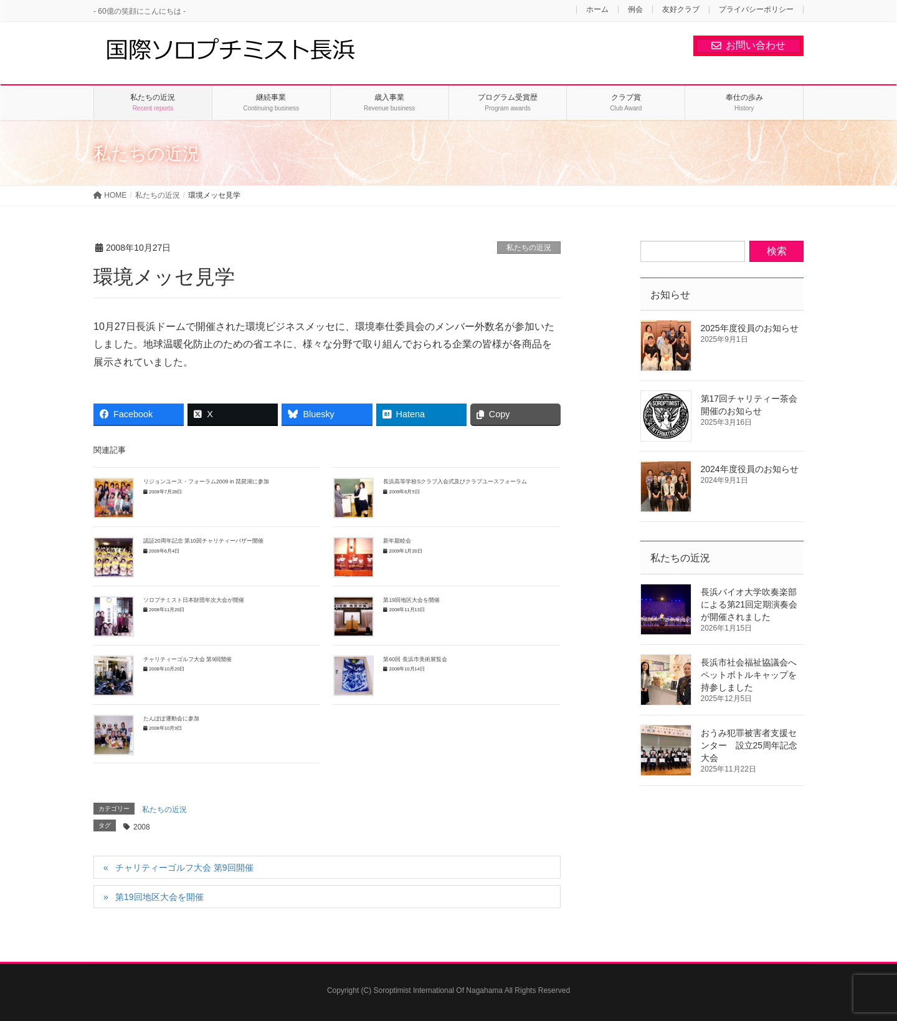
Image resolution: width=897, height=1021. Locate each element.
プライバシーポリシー (756, 10)
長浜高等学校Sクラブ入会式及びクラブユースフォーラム (455, 481)
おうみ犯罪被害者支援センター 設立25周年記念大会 (749, 745)
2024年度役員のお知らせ (750, 469)
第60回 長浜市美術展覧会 (415, 659)
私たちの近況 (528, 247)
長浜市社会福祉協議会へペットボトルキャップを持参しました (749, 674)
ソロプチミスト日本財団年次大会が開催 (193, 600)
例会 (635, 10)
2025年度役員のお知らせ (750, 328)
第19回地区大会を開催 (411, 600)
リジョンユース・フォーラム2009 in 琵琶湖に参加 (206, 481)
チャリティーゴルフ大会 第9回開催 (187, 659)
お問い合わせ (748, 45)
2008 (141, 827)
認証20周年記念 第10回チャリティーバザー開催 (203, 541)
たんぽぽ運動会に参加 (171, 718)
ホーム (597, 10)
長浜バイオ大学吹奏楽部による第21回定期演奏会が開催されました (749, 604)
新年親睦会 (400, 541)
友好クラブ (681, 10)
